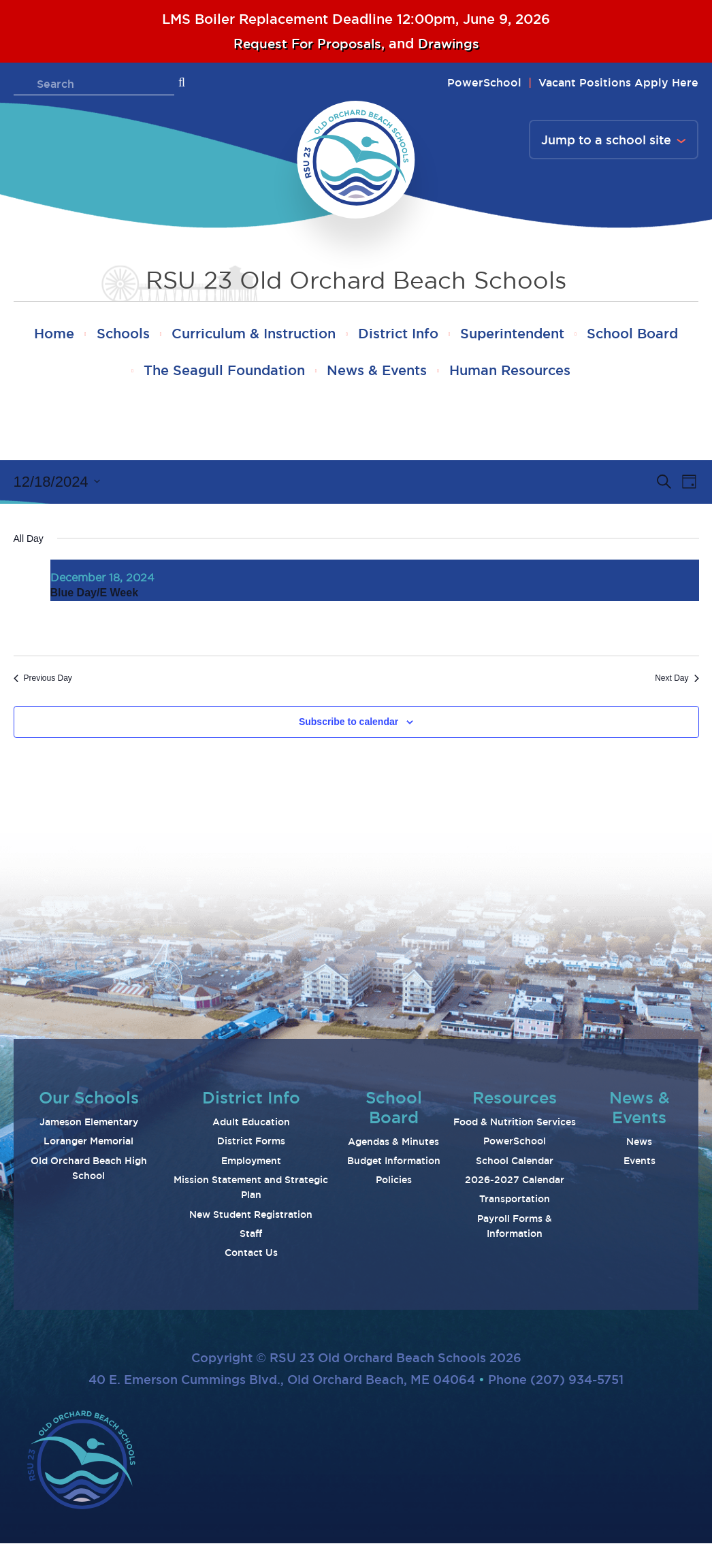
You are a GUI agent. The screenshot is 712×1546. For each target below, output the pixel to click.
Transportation (514, 1202)
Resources (514, 1100)
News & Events (436, 373)
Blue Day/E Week (94, 596)
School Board (126, 373)
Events (640, 1163)
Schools (175, 334)
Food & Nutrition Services (514, 1124)
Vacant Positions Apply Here (618, 82)
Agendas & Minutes (393, 1144)
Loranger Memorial (88, 1144)
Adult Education (251, 1124)
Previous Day (43, 681)
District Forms (251, 1144)
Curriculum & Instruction (311, 334)
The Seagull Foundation (278, 373)
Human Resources (572, 373)
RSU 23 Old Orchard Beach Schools (356, 279)
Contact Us (251, 1256)
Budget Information (393, 1163)
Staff (251, 1236)
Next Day (676, 681)
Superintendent (577, 334)
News (639, 1144)
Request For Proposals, (309, 43)
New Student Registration (250, 1217)
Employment (251, 1163)
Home (102, 334)
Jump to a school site (606, 139)
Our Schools (89, 1100)
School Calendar (514, 1163)
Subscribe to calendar (348, 724)
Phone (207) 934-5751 (556, 1382)
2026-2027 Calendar (514, 1182)
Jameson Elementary (88, 1124)
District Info (459, 334)
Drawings (451, 43)
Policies (394, 1183)
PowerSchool (484, 82)
